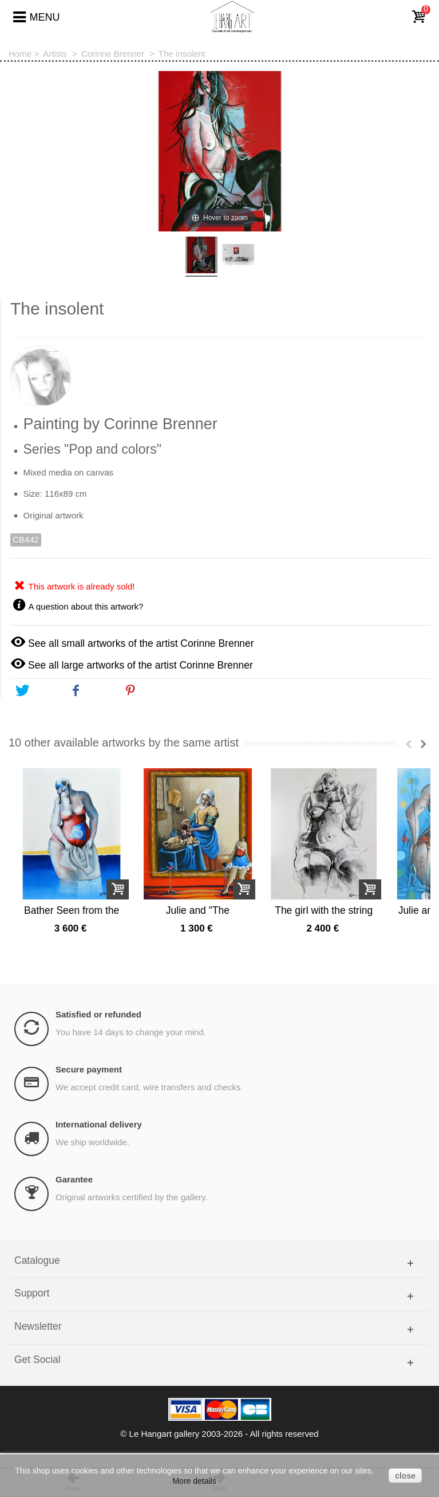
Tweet (36, 691)
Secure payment (89, 1085)
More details (194, 1481)
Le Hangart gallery (164, 1450)
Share (91, 691)
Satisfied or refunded (98, 1030)
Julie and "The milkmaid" (217, 926)
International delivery (99, 1140)
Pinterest (152, 691)
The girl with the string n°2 (358, 926)
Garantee (74, 1195)
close (405, 1475)
